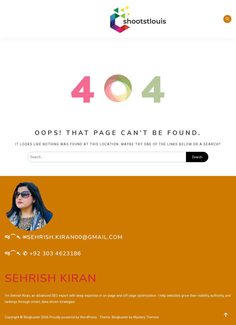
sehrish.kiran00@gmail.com (75, 237)
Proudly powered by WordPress (73, 317)
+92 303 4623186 (55, 253)
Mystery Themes (146, 317)
